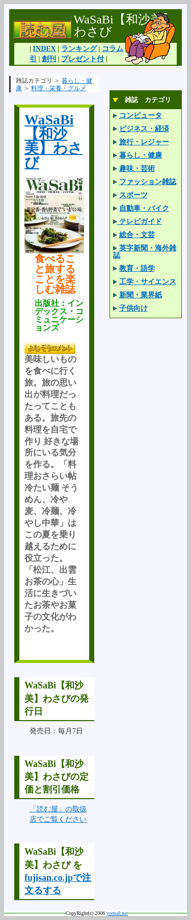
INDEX (44, 49)
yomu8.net (117, 913)
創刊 (49, 59)
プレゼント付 (82, 59)
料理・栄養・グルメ (58, 88)
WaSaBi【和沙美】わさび (53, 141)
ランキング (79, 49)
